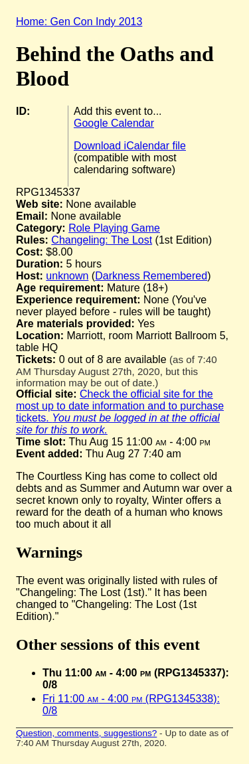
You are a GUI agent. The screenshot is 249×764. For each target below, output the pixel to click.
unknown (67, 275)
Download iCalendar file (130, 145)
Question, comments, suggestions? (86, 733)
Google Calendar (114, 123)
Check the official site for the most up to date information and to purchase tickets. (120, 411)
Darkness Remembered (151, 275)
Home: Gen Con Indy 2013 (79, 21)
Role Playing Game (114, 228)
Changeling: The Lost (101, 240)
